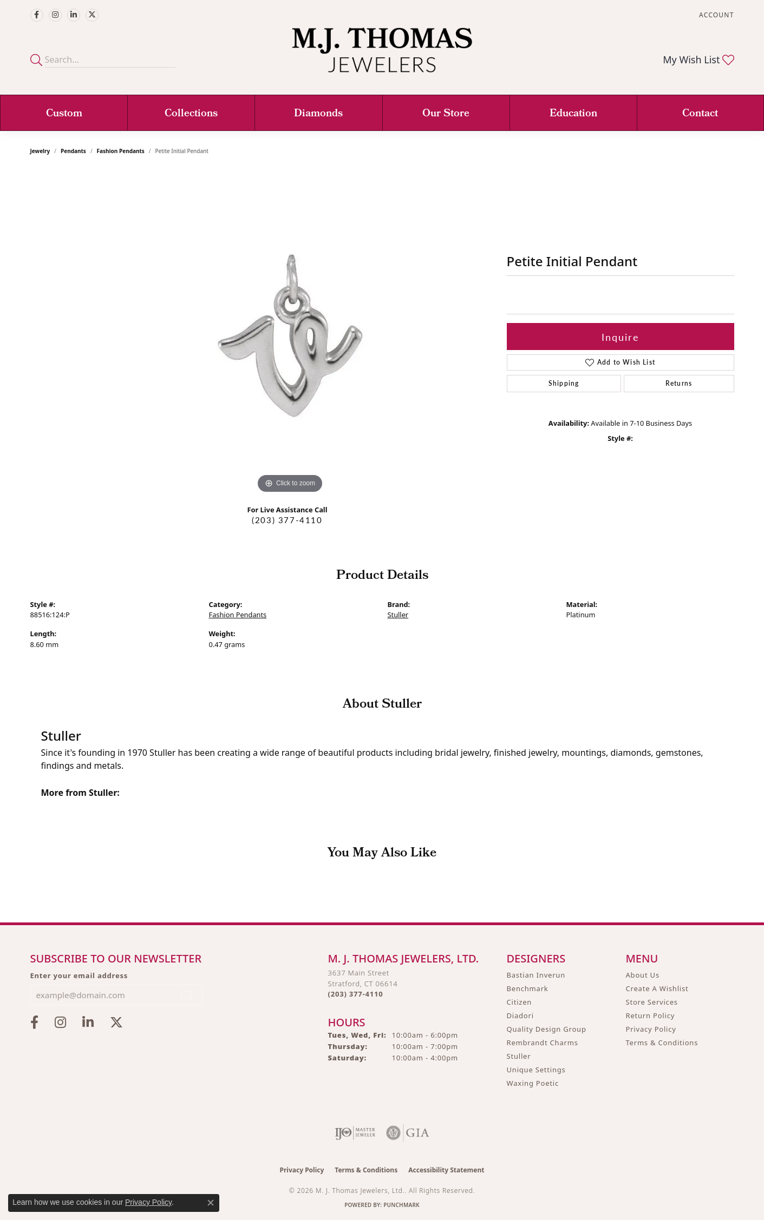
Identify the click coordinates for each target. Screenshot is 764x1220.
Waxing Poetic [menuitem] (533, 1083)
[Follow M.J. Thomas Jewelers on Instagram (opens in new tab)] (55, 15)
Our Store (445, 114)
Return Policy (650, 1015)
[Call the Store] (355, 994)
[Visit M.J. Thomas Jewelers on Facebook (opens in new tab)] (36, 15)
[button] (715, 14)
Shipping (563, 383)
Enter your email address (79, 975)
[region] (290, 334)
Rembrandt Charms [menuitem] (542, 1042)
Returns (678, 383)
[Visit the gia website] (407, 1132)
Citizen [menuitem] (519, 1002)
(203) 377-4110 (287, 520)
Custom (64, 114)
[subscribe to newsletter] (187, 995)
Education (573, 114)
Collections (191, 114)
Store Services (652, 1002)
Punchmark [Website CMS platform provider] (401, 1205)
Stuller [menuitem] (519, 1056)
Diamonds (318, 114)
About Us (642, 975)
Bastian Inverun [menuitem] (536, 975)
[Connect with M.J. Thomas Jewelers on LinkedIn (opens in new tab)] (73, 15)
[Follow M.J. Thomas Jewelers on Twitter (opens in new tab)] (92, 15)
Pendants (73, 151)
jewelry (40, 151)
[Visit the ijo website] (355, 1132)
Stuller (398, 614)
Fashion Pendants (121, 151)
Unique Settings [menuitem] (536, 1069)
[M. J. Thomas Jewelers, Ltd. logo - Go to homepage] (382, 55)
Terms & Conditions (662, 1042)
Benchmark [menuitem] (527, 988)
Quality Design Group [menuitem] (546, 1029)
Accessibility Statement (446, 1170)
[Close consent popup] (210, 1202)
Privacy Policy (651, 1029)
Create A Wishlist (657, 988)
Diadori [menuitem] (520, 1015)
